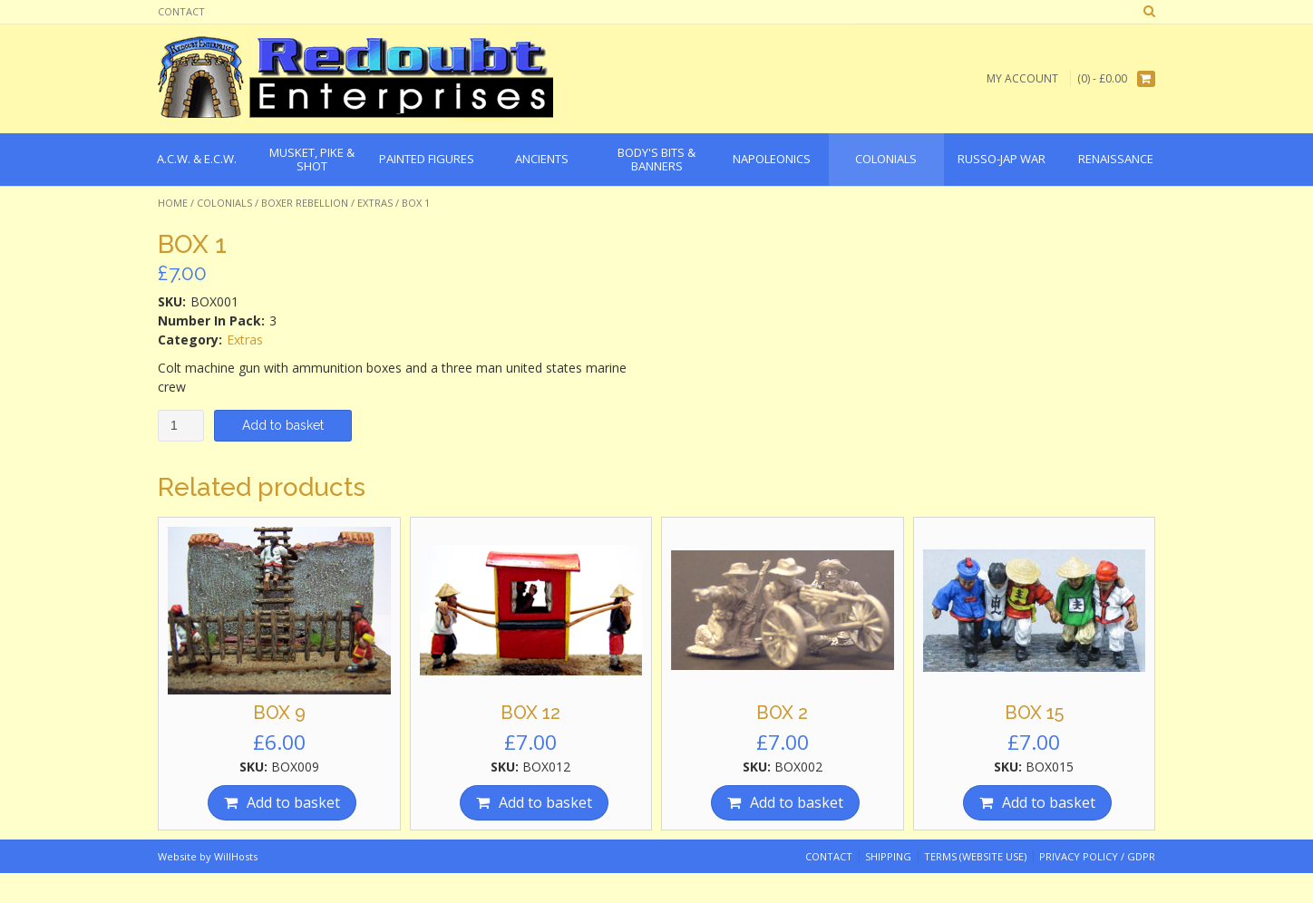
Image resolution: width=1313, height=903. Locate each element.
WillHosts (236, 856)
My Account (1022, 78)
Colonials (224, 202)
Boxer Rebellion (304, 202)
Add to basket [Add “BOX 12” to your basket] (545, 802)
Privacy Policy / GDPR (1097, 856)
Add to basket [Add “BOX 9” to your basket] (293, 802)
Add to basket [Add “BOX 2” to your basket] (796, 802)
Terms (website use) (975, 856)
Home (173, 202)
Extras (375, 202)
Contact (181, 11)
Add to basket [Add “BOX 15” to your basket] (1048, 802)
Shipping (888, 856)
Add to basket (283, 425)
